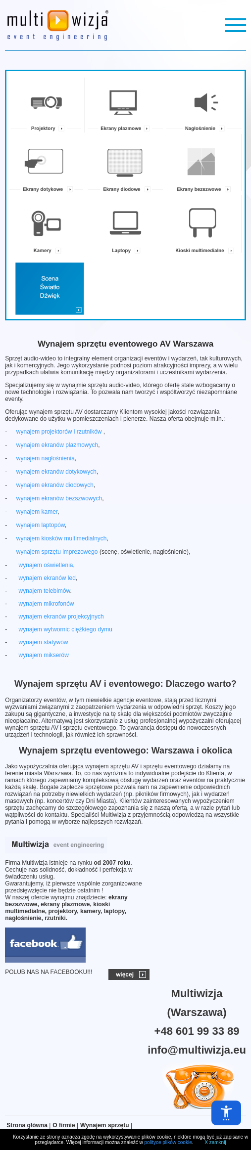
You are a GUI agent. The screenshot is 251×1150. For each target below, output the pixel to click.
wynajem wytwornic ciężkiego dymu (65, 629)
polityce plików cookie (168, 1142)
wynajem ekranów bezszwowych (59, 498)
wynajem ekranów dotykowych (56, 471)
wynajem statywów (43, 642)
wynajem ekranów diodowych (55, 485)
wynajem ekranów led (46, 578)
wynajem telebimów (44, 590)
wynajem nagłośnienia (45, 458)
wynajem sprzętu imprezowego (57, 551)
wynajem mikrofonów (46, 603)
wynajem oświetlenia (45, 565)
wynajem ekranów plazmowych (57, 445)
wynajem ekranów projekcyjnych (60, 616)
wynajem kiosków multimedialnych (61, 538)
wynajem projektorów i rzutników (59, 431)
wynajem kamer (36, 511)
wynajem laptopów (40, 525)
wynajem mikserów (43, 655)
